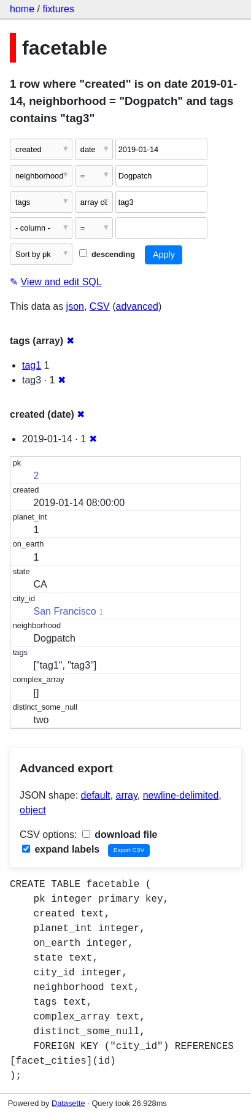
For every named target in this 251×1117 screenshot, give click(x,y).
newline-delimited (181, 795)
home (22, 9)
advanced (137, 306)
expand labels (60, 849)
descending (107, 254)
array (126, 795)
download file (120, 834)
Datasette (68, 1103)
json (75, 306)
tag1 (31, 365)
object (33, 810)
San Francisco (65, 611)
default (95, 795)
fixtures (58, 9)
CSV (100, 306)
